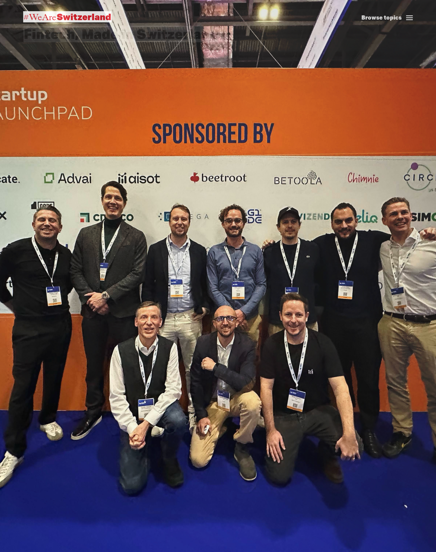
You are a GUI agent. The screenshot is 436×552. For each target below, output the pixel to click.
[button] (389, 11)
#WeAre (67, 16)
